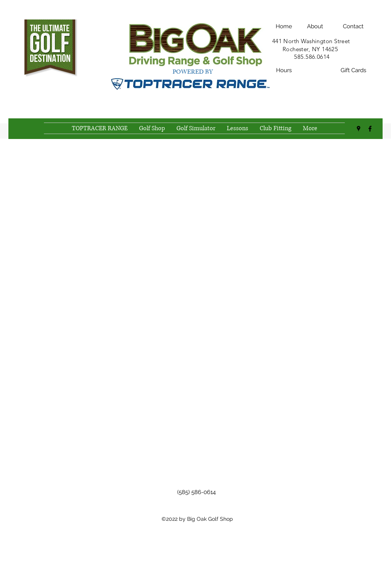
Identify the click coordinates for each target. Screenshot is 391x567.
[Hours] (284, 70)
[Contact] (353, 26)
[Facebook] (370, 128)
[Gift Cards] (353, 70)
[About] (315, 26)
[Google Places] (358, 128)
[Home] (284, 26)
